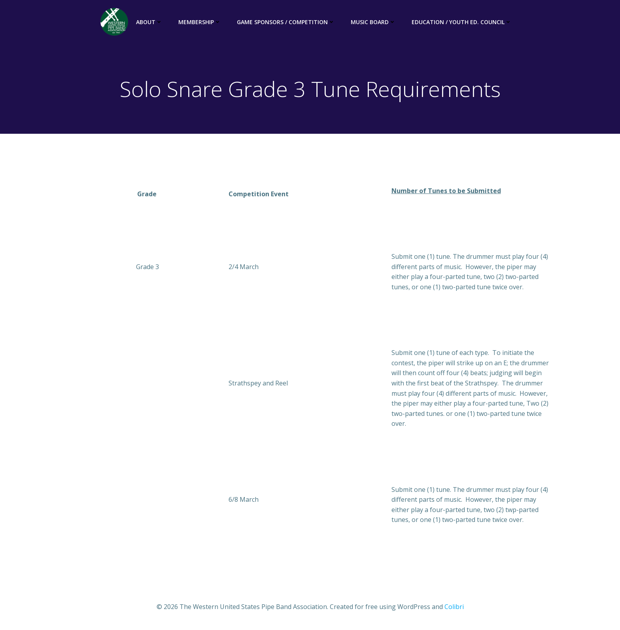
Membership (199, 22)
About (149, 22)
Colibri (454, 606)
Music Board (373, 22)
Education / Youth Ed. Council (462, 22)
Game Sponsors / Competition (286, 22)
